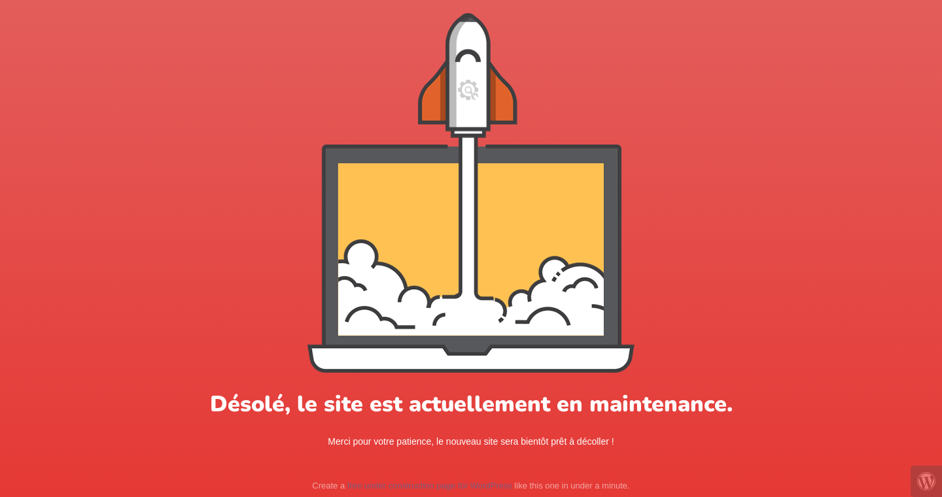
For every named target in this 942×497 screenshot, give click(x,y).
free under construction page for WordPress (429, 485)
